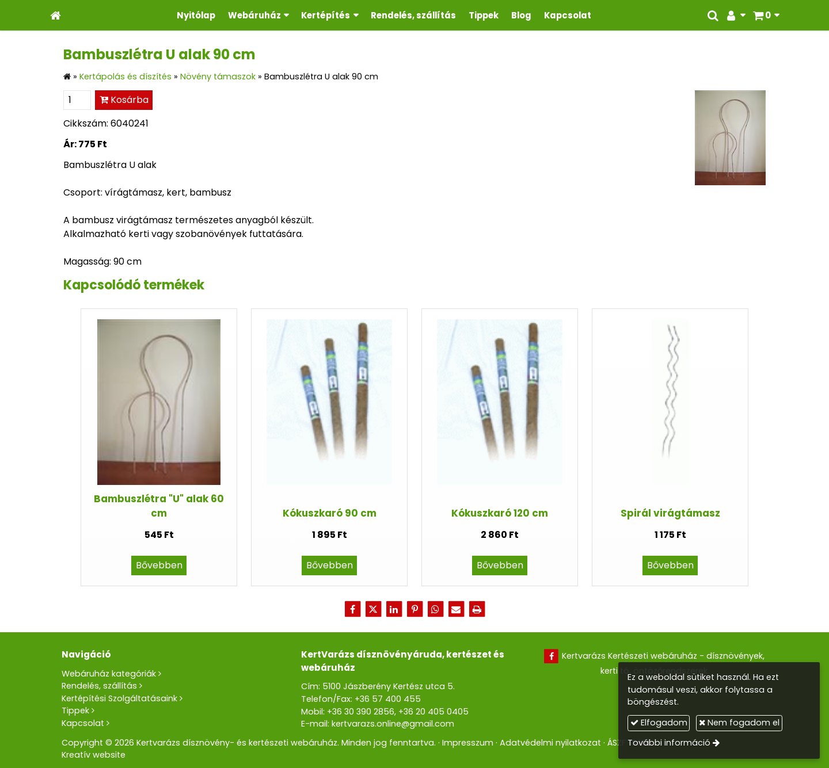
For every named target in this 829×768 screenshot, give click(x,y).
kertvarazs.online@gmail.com (393, 723)
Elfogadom (658, 722)
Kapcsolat (83, 723)
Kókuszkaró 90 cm (330, 513)
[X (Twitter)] (373, 609)
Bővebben (159, 565)
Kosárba (124, 99)
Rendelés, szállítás (99, 685)
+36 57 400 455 (388, 699)
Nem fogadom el (739, 722)
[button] (766, 15)
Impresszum (467, 742)
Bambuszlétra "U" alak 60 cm (159, 506)
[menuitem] (196, 15)
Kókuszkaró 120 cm (499, 513)
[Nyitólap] (55, 15)
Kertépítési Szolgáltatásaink (119, 698)
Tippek (75, 710)
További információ (669, 742)
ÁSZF (616, 742)
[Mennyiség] (77, 100)
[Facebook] (352, 609)
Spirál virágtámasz (670, 513)
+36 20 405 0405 (433, 711)
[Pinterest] (414, 609)
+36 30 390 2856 (360, 711)
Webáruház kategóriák (109, 673)
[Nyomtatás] (476, 609)
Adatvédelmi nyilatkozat (550, 742)
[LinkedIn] (394, 609)
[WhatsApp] (435, 609)
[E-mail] (456, 609)
